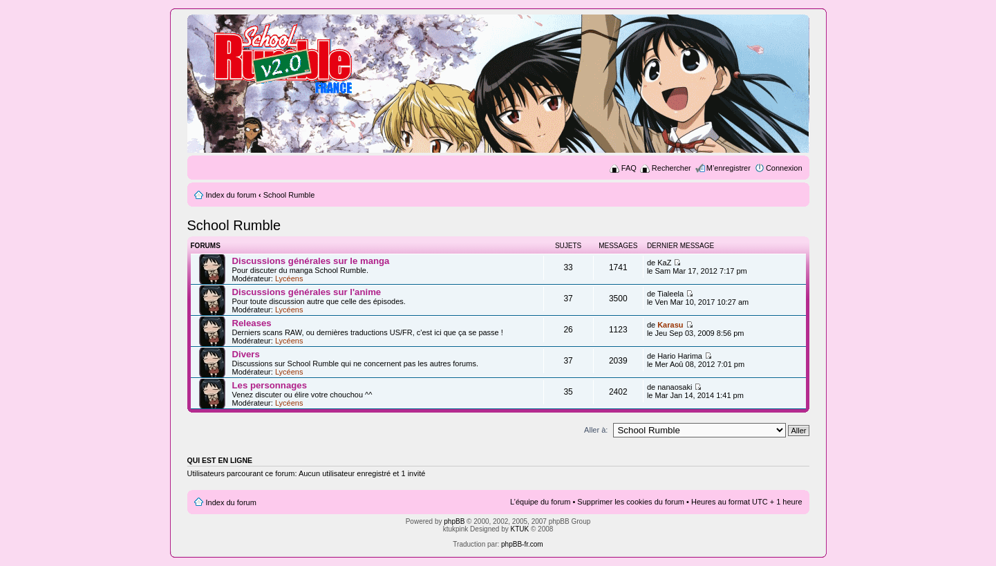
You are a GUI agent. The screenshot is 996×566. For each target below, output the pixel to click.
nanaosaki (674, 387)
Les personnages (269, 385)
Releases (252, 323)
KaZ (664, 262)
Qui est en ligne (220, 460)
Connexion (784, 168)
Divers (246, 354)
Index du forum (231, 195)
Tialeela (670, 294)
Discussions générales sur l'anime (307, 292)
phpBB (454, 521)
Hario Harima (679, 356)
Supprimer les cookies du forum (630, 502)
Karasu (670, 325)
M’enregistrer (728, 168)
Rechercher (671, 168)
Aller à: (596, 430)
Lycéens (289, 278)
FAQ (629, 168)
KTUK (520, 529)
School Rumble (289, 195)
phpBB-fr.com (522, 544)
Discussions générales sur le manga (311, 261)
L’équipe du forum (540, 502)
